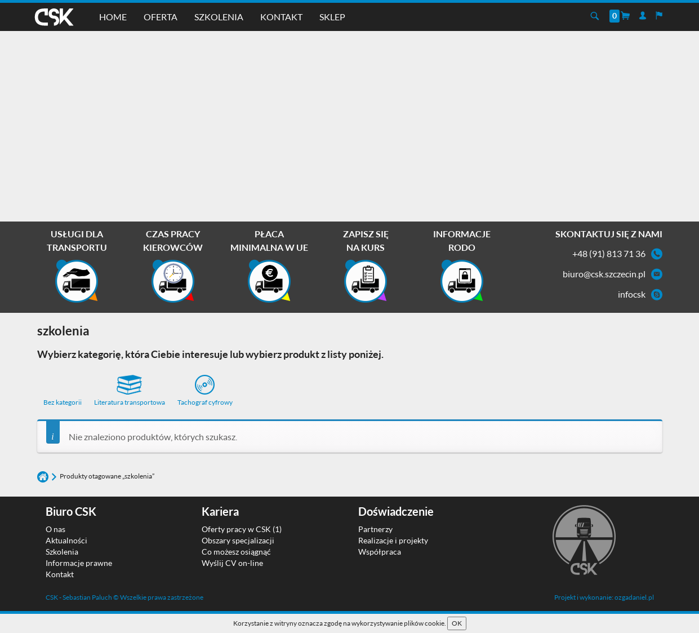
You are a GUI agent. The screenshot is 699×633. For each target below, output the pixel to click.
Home (113, 16)
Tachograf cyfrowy (205, 390)
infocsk (631, 294)
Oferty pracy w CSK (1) (242, 529)
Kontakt (281, 16)
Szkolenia (218, 16)
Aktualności (66, 540)
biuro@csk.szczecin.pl (604, 273)
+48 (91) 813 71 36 (608, 253)
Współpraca (379, 551)
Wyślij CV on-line (232, 563)
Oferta (160, 16)
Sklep (332, 16)
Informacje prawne (79, 563)
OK (457, 623)
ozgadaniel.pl (634, 597)
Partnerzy (375, 529)
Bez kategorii (62, 402)
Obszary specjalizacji (238, 540)
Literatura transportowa (129, 390)
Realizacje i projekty (393, 540)
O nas (55, 529)
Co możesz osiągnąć (236, 551)
